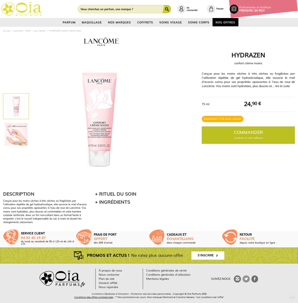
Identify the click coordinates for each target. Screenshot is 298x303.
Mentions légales (157, 279)
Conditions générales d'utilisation (168, 274)
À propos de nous (110, 270)
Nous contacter (109, 274)
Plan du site (106, 279)
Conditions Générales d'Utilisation (110, 293)
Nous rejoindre (108, 287)
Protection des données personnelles (151, 293)
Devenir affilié (108, 283)
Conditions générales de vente (166, 270)
